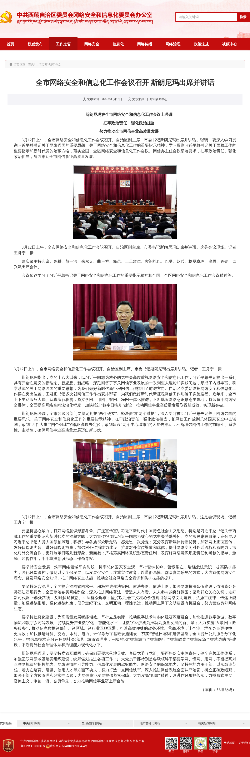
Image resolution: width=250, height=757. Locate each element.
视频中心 (229, 44)
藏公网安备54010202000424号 (69, 746)
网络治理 (172, 44)
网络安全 (91, 44)
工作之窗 (63, 44)
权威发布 (35, 44)
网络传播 (144, 44)
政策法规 (201, 44)
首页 (10, 44)
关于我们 (244, 742)
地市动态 (55, 64)
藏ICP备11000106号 (32, 746)
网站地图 (229, 742)
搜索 (243, 17)
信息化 (118, 44)
